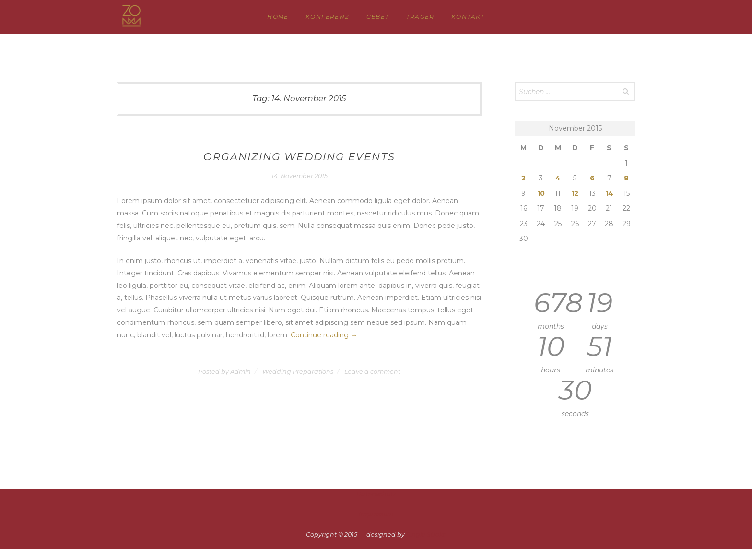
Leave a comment (372, 371)
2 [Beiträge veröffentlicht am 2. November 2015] (523, 178)
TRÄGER (420, 16)
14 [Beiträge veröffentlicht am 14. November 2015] (609, 193)
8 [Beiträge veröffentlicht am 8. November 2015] (626, 178)
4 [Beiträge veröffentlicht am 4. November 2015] (558, 178)
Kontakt (467, 16)
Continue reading (324, 335)
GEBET (377, 16)
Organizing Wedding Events (299, 157)
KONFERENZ (327, 16)
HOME (277, 16)
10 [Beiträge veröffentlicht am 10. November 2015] (541, 193)
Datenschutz (376, 494)
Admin (240, 371)
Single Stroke (426, 534)
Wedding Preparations (297, 371)
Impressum (376, 514)
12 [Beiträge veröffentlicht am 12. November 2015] (574, 193)
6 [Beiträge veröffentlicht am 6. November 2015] (592, 178)
